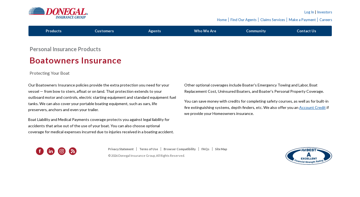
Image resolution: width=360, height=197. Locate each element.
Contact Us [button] (306, 31)
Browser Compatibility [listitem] (180, 149)
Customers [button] (104, 31)
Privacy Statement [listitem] (121, 149)
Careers (325, 20)
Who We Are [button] (205, 31)
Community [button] (256, 31)
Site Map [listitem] (221, 149)
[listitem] (38, 150)
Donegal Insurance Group (58, 13)
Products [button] (54, 31)
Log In (309, 12)
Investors (324, 12)
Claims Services (272, 20)
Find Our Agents (244, 20)
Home (222, 20)
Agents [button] (154, 31)
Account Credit (312, 107)
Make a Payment (302, 20)
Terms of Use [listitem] (148, 149)
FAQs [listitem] (205, 149)
